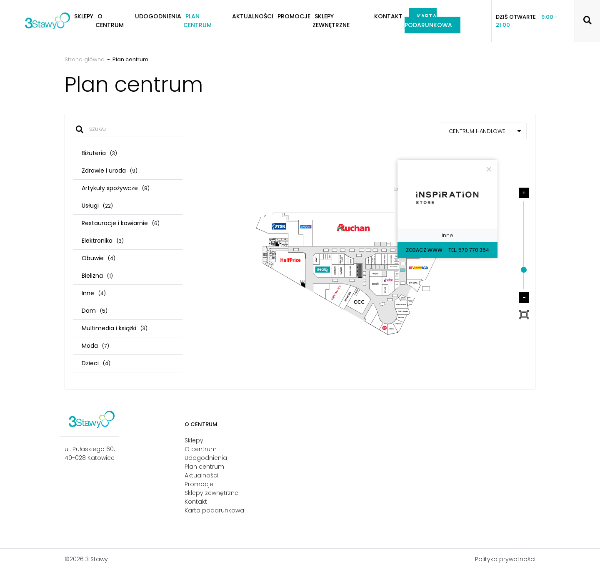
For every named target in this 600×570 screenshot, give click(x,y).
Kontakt (388, 16)
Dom (95, 310)
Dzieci (96, 363)
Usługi (97, 205)
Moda (95, 345)
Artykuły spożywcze (116, 188)
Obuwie (98, 258)
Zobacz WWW (424, 250)
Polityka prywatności (505, 559)
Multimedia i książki (115, 328)
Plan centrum (197, 20)
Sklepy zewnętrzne (331, 20)
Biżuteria (99, 153)
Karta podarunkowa (428, 20)
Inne (94, 293)
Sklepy (194, 440)
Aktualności (252, 16)
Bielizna (97, 275)
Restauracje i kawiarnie (121, 223)
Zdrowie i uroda (110, 170)
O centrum (109, 20)
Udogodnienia (158, 16)
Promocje (294, 16)
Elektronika (103, 240)
